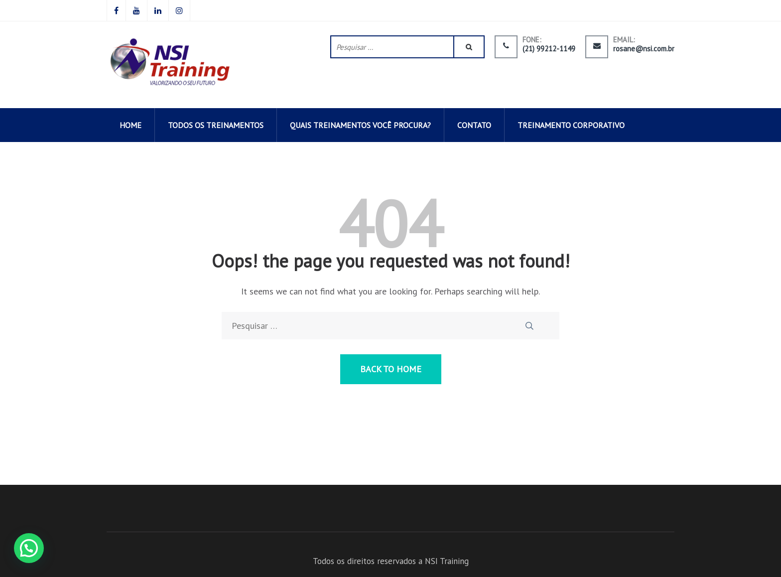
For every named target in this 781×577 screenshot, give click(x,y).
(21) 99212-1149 (548, 48)
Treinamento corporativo (571, 125)
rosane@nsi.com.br (643, 48)
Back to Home (390, 369)
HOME (130, 125)
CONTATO (474, 125)
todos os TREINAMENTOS (215, 125)
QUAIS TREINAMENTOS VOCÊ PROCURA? (360, 125)
